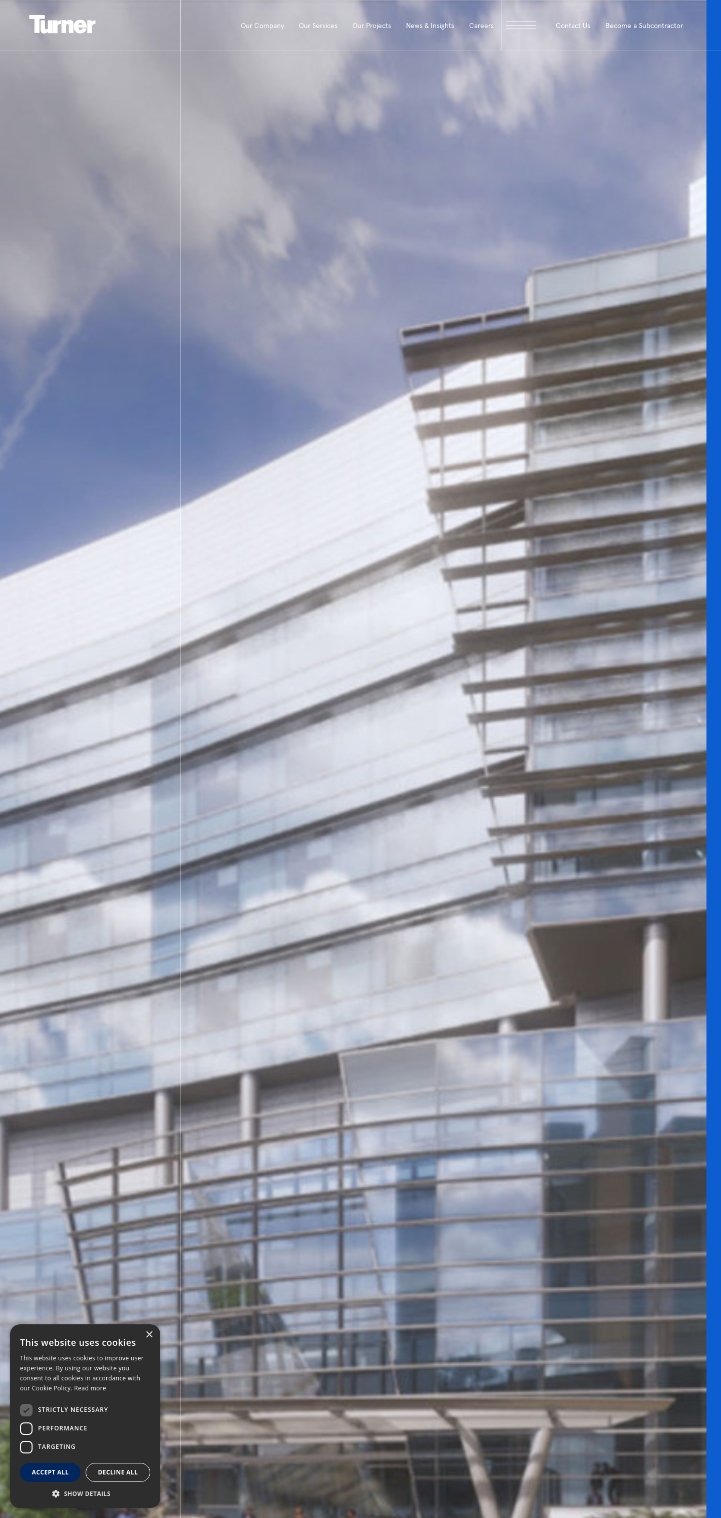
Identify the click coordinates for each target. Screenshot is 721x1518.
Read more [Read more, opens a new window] (90, 1388)
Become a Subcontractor (644, 25)
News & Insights (430, 25)
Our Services (318, 25)
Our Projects (371, 25)
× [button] (149, 1335)
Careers (481, 25)
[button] (85, 1493)
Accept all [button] (50, 1472)
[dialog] (85, 1416)
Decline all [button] (118, 1472)
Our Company (262, 25)
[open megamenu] (521, 25)
